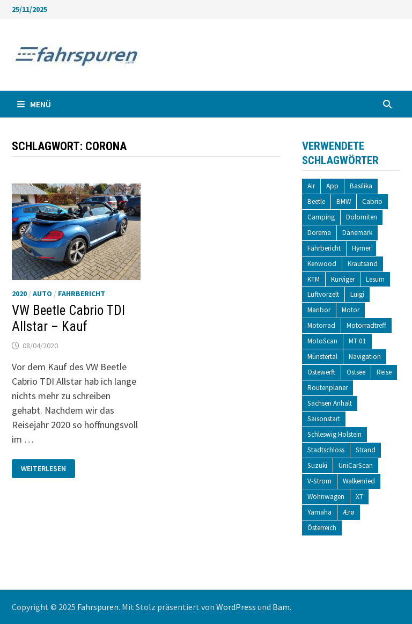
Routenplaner (327, 387)
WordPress (236, 606)
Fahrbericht (81, 293)
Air (311, 185)
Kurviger (343, 279)
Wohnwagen (325, 496)
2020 (19, 293)
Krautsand (363, 263)
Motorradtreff (366, 325)
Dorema (319, 232)
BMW (343, 201)
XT (359, 496)
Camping (321, 217)
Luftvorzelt (323, 294)
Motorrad (321, 325)
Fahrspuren (98, 606)
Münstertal (322, 356)
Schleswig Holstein (334, 434)
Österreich (321, 527)
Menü (34, 104)
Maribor (318, 309)
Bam (281, 606)
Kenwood (321, 263)
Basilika (361, 185)
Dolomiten (361, 217)
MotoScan (322, 341)
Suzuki (317, 465)
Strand (366, 449)
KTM (313, 279)
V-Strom (319, 481)
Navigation (365, 356)
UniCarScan (356, 465)
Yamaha (319, 512)
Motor (350, 309)
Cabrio (372, 201)
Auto (42, 293)
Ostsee (356, 372)
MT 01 (357, 341)
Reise (384, 372)
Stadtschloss (325, 449)
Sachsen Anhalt (329, 403)
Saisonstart (323, 418)
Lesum (375, 279)
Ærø (349, 512)
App (332, 185)
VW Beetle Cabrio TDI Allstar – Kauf (68, 318)
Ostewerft (321, 372)
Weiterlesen (43, 468)
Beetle (316, 201)
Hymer (361, 248)
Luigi (357, 294)
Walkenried (359, 481)
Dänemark (357, 232)
